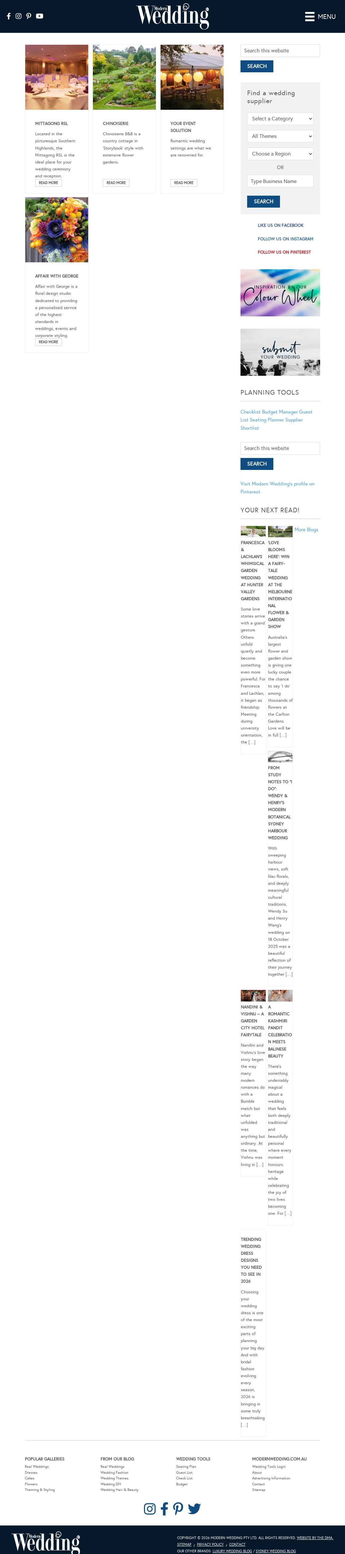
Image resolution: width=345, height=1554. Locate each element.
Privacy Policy (210, 1544)
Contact (258, 1484)
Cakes (29, 1478)
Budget (181, 1484)
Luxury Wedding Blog (232, 1551)
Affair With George (56, 276)
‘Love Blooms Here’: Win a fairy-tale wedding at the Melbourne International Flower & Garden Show (280, 585)
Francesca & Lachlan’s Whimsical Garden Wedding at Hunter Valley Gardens (252, 571)
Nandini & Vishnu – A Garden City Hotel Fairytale (252, 1021)
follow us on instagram (285, 239)
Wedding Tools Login (269, 1466)
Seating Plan (186, 1466)
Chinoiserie (115, 123)
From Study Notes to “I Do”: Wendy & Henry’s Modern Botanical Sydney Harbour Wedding (280, 803)
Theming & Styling (40, 1490)
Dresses (31, 1472)
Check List (184, 1478)
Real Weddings (37, 1466)
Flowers (31, 1484)
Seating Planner (267, 420)
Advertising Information (271, 1478)
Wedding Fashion (114, 1472)
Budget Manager (280, 412)
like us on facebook (281, 225)
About (257, 1472)
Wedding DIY (111, 1484)
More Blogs (306, 530)
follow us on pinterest (284, 252)
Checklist (251, 412)
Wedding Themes (114, 1478)
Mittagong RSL (51, 123)
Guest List (184, 1472)
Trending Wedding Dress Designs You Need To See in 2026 (251, 1260)
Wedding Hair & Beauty (120, 1490)
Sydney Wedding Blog (276, 1551)
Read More (48, 183)
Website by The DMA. (315, 1538)
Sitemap (258, 1490)
